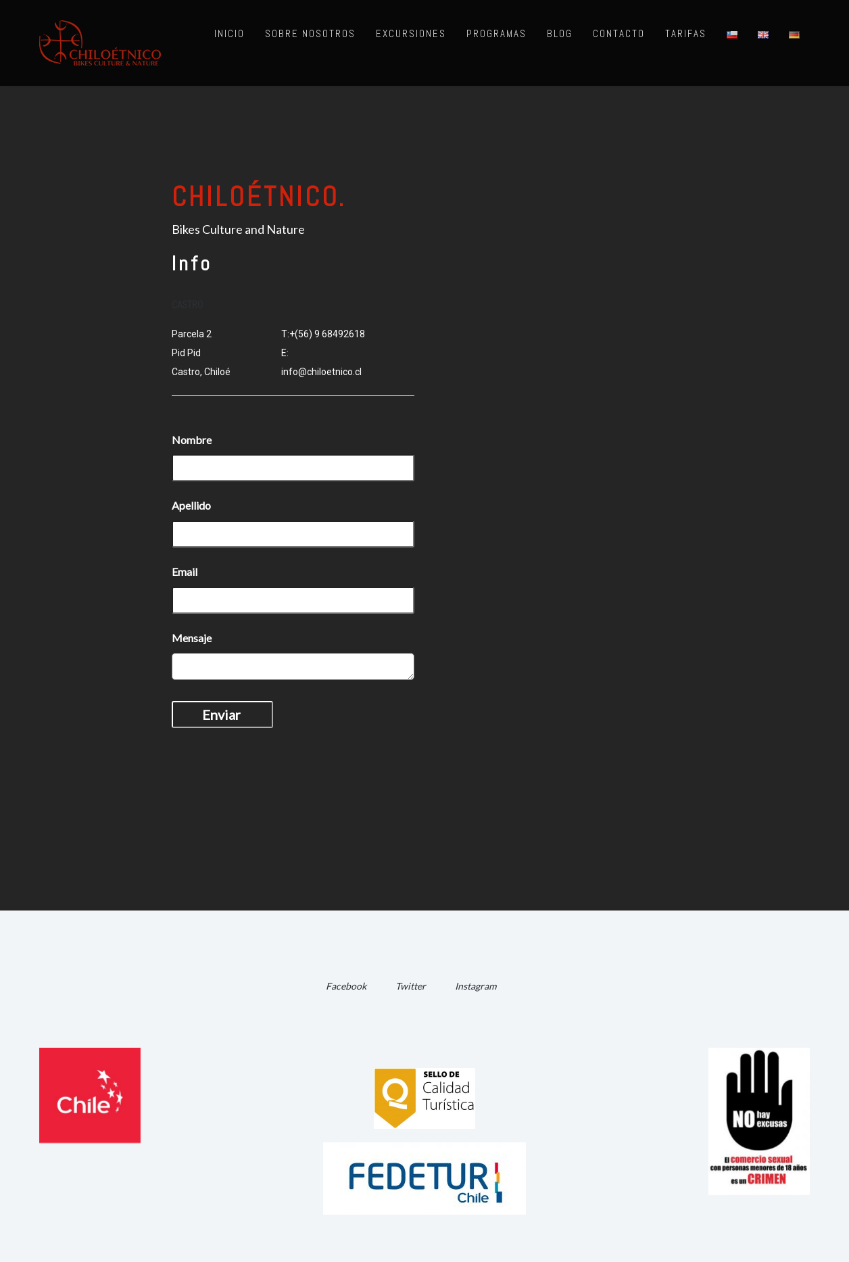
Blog (560, 33)
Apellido (191, 505)
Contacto (619, 33)
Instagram (475, 986)
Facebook (346, 986)
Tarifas (685, 33)
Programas (496, 33)
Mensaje (192, 637)
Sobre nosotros (310, 33)
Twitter (410, 986)
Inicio (229, 33)
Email (184, 571)
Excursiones (411, 33)
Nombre (192, 439)
